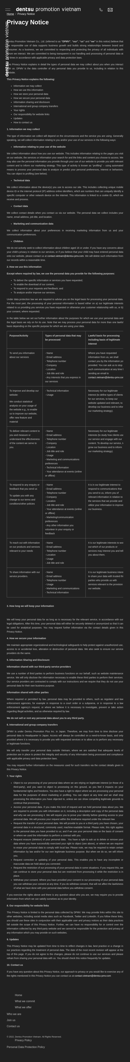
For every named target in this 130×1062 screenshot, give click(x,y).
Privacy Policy (23, 1040)
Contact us (13, 1026)
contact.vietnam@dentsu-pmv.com (65, 256)
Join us (11, 1020)
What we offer (23, 1007)
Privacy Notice (26, 14)
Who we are (14, 1014)
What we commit (25, 1001)
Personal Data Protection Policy (26, 1047)
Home (10, 14)
